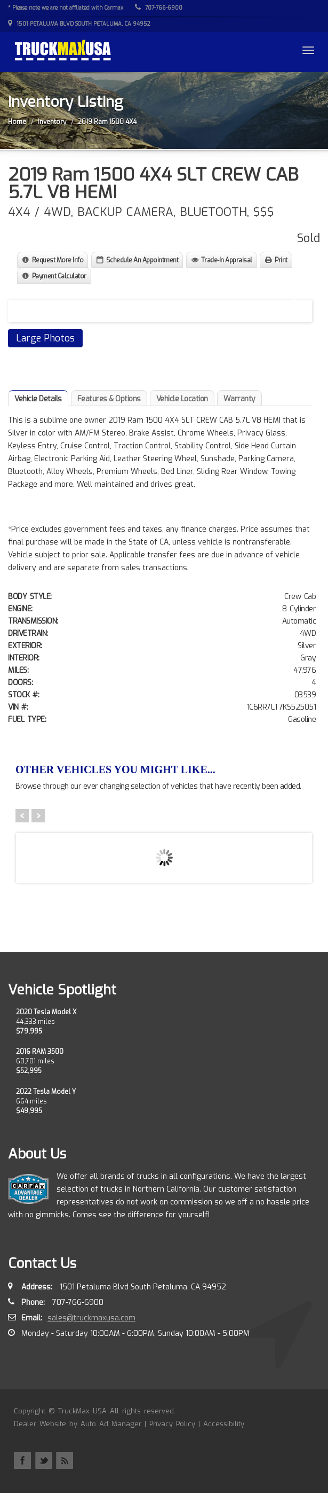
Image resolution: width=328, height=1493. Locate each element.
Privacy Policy (172, 1423)
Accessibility (223, 1423)
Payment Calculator (59, 276)
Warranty (239, 399)
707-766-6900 (158, 7)
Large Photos (45, 338)
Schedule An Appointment (142, 260)
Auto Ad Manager (111, 1423)
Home (17, 122)
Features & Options (109, 399)
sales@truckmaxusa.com (91, 1318)
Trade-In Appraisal (226, 260)
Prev (22, 815)
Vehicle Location (182, 399)
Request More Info (58, 260)
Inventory (52, 122)
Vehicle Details (38, 399)
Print (281, 260)
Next (294, 304)
